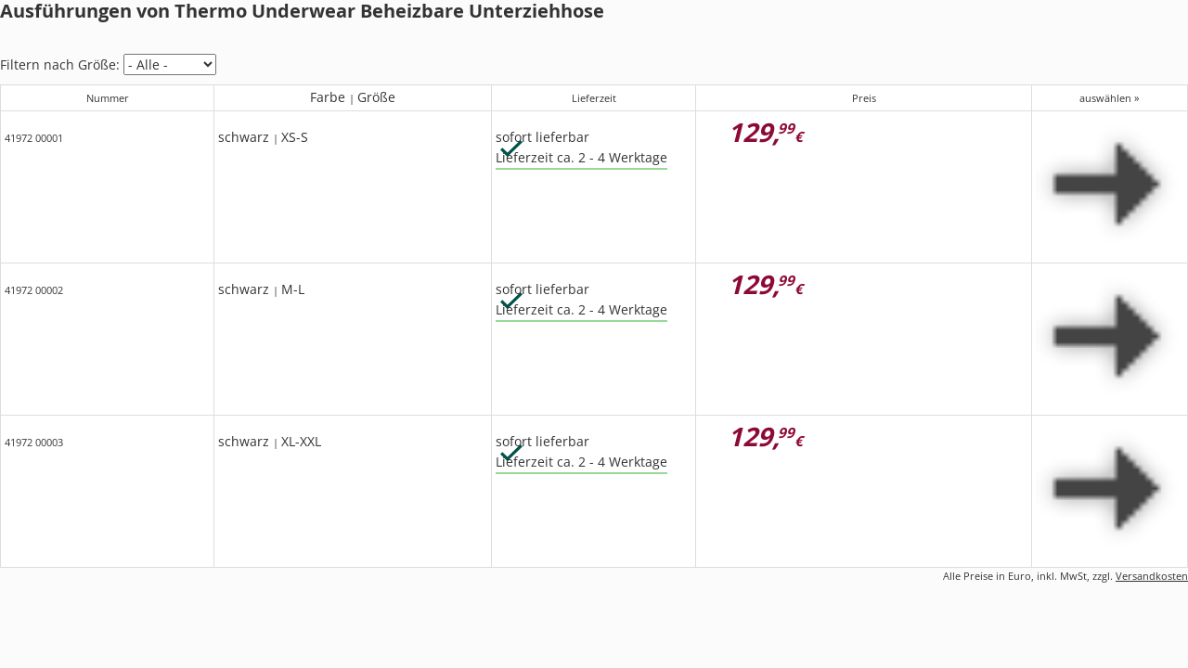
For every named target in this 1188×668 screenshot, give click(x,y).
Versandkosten (1152, 576)
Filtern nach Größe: (60, 64)
